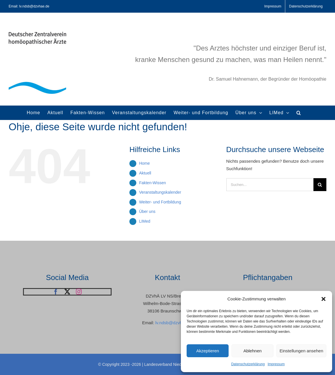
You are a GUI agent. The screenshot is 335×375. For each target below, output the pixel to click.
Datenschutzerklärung (248, 364)
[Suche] (319, 184)
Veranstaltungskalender (160, 192)
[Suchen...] (269, 184)
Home (144, 163)
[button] (323, 299)
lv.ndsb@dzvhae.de (174, 322)
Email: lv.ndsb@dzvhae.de (29, 6)
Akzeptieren (207, 350)
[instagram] (79, 292)
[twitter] (67, 292)
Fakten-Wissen (152, 182)
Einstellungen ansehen (301, 350)
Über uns (147, 211)
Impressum (276, 364)
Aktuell (145, 173)
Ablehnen (252, 350)
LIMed (144, 221)
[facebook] (56, 292)
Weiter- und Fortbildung (160, 202)
